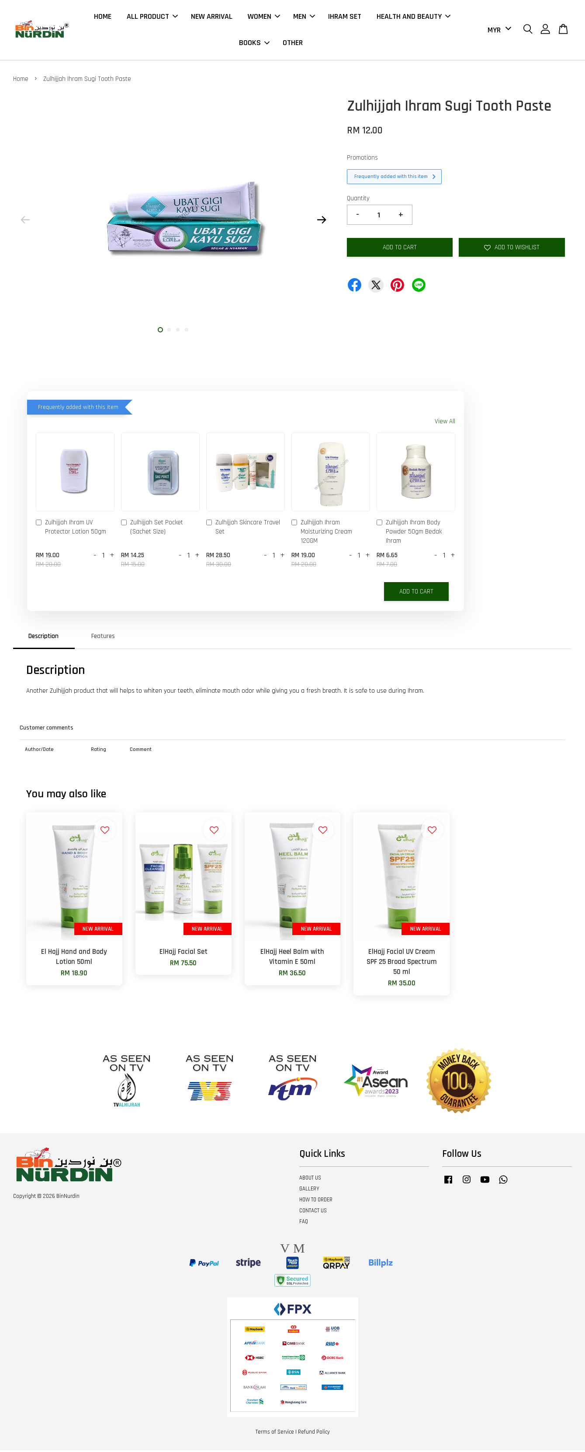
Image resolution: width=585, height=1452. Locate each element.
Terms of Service (275, 1433)
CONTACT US (313, 1212)
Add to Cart (416, 594)
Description (43, 638)
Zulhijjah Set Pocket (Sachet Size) (152, 529)
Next (322, 222)
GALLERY (309, 1190)
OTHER (293, 44)
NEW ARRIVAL (211, 17)
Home (20, 81)
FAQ (303, 1223)
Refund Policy (314, 1433)
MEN (304, 17)
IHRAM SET (344, 17)
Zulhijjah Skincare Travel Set (243, 529)
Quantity (358, 200)
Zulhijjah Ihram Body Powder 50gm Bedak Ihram (409, 533)
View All (445, 423)
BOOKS (254, 44)
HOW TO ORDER (315, 1201)
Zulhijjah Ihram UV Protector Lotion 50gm (71, 529)
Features (103, 638)
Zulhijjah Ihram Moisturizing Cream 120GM (321, 533)
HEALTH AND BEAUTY (413, 17)
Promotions (362, 159)
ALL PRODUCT (152, 17)
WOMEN (264, 17)
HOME (102, 17)
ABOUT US (310, 1179)
